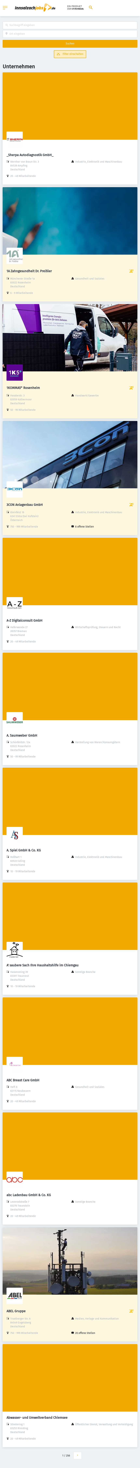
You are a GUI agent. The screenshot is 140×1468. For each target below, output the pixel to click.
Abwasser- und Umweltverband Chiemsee (37, 1418)
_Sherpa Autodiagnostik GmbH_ (30, 155)
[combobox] (70, 25)
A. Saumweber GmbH (22, 735)
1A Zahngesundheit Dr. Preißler (29, 271)
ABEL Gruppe (16, 1311)
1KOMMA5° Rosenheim (23, 388)
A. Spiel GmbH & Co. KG (24, 850)
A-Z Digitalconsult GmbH (24, 620)
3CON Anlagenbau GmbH (25, 505)
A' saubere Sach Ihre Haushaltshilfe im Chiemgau (43, 965)
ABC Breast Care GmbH (23, 1080)
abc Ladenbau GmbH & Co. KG (29, 1195)
